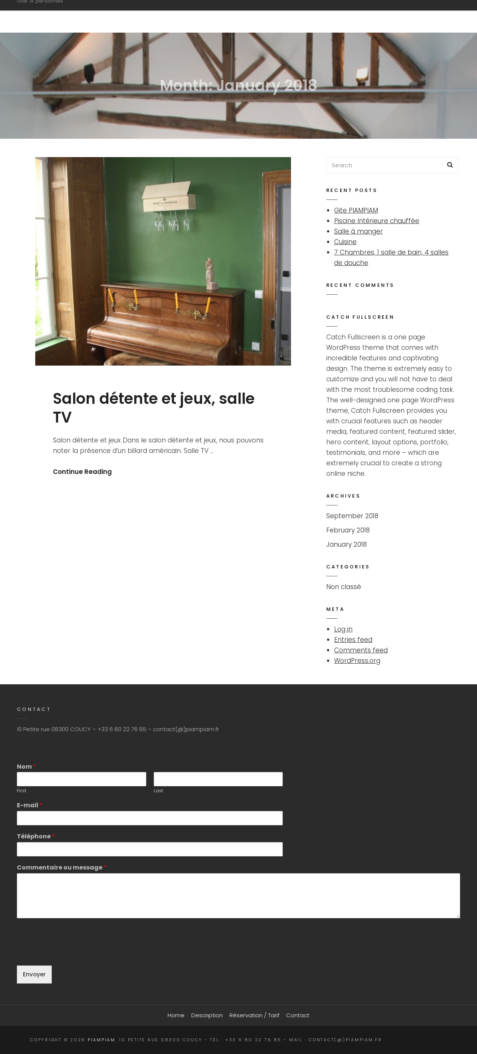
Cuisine (345, 241)
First (21, 791)
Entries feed (353, 639)
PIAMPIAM (43, 12)
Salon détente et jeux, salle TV (154, 408)
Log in (343, 629)
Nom (26, 767)
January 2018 (346, 544)
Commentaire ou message (61, 868)
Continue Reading (82, 471)
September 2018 (352, 515)
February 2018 (348, 530)
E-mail (29, 806)
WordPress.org (357, 660)
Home (225, 16)
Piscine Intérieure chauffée (376, 220)
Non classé (343, 586)
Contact (421, 16)
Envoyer (34, 974)
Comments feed (361, 650)
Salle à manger (358, 231)
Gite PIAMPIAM (356, 210)
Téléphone (36, 837)
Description (276, 16)
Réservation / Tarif (351, 16)
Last (158, 791)
